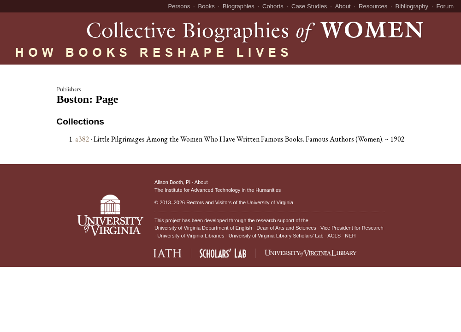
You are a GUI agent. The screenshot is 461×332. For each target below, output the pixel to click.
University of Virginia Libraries (190, 235)
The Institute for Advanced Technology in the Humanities (217, 190)
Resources (373, 6)
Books (206, 6)
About (343, 6)
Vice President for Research (352, 228)
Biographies (238, 6)
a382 (82, 139)
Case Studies (309, 6)
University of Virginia (270, 202)
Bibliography (412, 6)
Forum (445, 6)
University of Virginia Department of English (203, 228)
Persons (179, 6)
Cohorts (273, 6)
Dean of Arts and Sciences (286, 228)
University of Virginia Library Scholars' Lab (276, 235)
